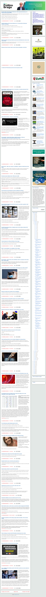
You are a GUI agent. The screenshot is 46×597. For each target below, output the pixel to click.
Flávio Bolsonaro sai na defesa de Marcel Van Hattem (40, 111)
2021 (34, 219)
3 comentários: (11, 503)
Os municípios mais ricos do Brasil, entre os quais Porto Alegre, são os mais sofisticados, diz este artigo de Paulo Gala (14, 394)
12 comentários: (11, 257)
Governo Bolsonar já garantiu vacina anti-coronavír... (38, 267)
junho (35, 354)
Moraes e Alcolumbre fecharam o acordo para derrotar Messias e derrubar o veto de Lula (40, 91)
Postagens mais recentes (5, 591)
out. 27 (36, 229)
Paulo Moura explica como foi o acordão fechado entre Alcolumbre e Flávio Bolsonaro (40, 122)
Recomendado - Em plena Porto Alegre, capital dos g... (38, 257)
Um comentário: (11, 238)
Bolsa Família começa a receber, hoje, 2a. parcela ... (38, 318)
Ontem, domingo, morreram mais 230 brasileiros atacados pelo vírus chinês (14, 533)
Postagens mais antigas (26, 591)
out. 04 (36, 346)
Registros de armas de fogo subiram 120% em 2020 (38, 294)
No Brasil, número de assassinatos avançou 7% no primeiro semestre (13, 298)
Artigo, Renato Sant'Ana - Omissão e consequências (10, 116)
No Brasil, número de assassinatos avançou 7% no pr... (38, 284)
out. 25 (36, 231)
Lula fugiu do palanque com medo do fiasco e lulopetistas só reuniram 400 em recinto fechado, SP (40, 134)
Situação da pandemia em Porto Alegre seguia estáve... (38, 321)
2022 (34, 218)
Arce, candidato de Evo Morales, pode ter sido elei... (38, 328)
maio (35, 355)
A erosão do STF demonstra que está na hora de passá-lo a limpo (12, 67)
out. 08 (36, 341)
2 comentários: (11, 173)
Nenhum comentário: (12, 495)
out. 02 (36, 348)
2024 (34, 216)
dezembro (35, 221)
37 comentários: (11, 296)
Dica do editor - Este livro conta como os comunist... (38, 252)
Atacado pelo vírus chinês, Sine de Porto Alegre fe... (38, 306)
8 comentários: (11, 201)
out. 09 (36, 340)
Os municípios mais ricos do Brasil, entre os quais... (38, 299)
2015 (34, 365)
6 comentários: (11, 265)
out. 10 (36, 339)
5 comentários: (11, 451)
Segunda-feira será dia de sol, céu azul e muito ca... (38, 313)
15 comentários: (11, 307)
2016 (34, 364)
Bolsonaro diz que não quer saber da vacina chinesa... (38, 247)
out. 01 (36, 349)
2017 (34, 363)
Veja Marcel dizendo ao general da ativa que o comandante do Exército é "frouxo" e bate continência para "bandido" (40, 142)
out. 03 (36, 347)
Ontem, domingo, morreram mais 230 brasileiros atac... (37, 323)
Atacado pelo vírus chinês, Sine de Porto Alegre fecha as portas (12, 453)
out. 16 (36, 332)
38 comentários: (11, 348)
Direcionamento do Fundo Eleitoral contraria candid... (38, 265)
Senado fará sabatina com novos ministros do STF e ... (38, 316)
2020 (34, 220)
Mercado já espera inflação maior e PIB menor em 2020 (38, 262)
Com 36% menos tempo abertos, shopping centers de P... (38, 270)
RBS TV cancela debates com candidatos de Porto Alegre (11, 248)
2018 (34, 362)
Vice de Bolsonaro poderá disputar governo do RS (10, 423)
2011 (34, 370)
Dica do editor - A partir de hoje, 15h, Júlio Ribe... (38, 277)
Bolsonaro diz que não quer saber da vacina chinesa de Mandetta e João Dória (14, 47)
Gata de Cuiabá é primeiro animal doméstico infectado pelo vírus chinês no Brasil (15, 267)
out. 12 (36, 337)
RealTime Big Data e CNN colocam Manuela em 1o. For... (38, 242)
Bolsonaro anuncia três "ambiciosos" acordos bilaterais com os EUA (13, 309)
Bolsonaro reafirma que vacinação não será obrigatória (10, 291)
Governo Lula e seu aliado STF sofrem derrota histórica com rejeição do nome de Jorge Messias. (40, 105)
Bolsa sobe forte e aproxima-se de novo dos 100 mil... (38, 289)
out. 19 (36, 238)
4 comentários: (11, 114)
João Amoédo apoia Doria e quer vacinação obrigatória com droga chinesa (13, 339)
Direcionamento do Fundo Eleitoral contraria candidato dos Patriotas (13, 190)
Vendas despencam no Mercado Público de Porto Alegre (10, 241)
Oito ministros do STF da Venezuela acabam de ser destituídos (40, 85)
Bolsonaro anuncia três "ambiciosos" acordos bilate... (38, 287)
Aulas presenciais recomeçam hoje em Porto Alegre (10, 543)
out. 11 (36, 338)
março (35, 357)
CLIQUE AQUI (3, 305)
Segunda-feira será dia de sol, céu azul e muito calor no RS (11, 485)
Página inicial (16, 591)
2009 (34, 372)
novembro (35, 222)
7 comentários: (11, 466)
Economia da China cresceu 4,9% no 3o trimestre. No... (38, 297)
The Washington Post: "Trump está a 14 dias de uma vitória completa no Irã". (40, 98)
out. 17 (36, 331)
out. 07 (36, 342)
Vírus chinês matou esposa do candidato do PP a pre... (38, 303)
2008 (34, 373)
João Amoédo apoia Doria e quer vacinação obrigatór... (38, 292)
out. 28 (36, 228)
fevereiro (35, 358)
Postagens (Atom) (16, 594)
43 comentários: (11, 483)
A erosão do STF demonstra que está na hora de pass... (38, 250)
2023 (34, 217)
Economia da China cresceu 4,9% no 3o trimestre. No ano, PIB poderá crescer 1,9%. (15, 373)
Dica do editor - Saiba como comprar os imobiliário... (37, 260)
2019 (34, 361)
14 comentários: (11, 65)
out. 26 (36, 230)
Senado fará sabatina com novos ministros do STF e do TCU (11, 497)
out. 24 (36, 232)
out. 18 (36, 330)
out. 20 (36, 237)
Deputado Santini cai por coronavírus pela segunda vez (38, 308)
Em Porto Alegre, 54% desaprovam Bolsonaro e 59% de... (38, 240)
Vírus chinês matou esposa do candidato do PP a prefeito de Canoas (12, 435)
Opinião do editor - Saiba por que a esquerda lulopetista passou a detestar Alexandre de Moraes (40, 127)
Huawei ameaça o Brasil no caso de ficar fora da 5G (38, 311)
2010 (34, 371)
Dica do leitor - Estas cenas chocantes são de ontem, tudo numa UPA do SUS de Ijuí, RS (40, 117)
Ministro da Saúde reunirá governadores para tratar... (38, 245)
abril (35, 356)
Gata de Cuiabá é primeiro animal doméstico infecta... (38, 279)
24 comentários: (11, 37)
